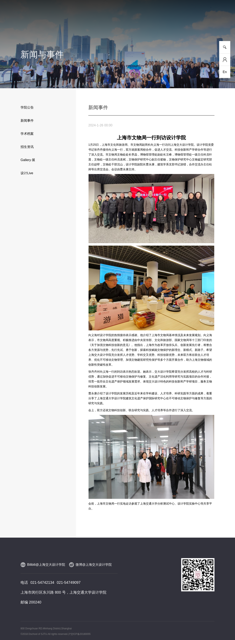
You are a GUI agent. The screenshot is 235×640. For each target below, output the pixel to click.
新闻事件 (45, 26)
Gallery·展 (28, 160)
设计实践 (135, 26)
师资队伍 (99, 26)
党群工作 (172, 26)
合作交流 (154, 26)
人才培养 (63, 26)
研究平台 (81, 26)
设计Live (27, 173)
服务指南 (208, 26)
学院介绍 (27, 26)
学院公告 (27, 107)
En (225, 72)
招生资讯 (27, 147)
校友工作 (190, 26)
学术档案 (27, 133)
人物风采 (117, 26)
